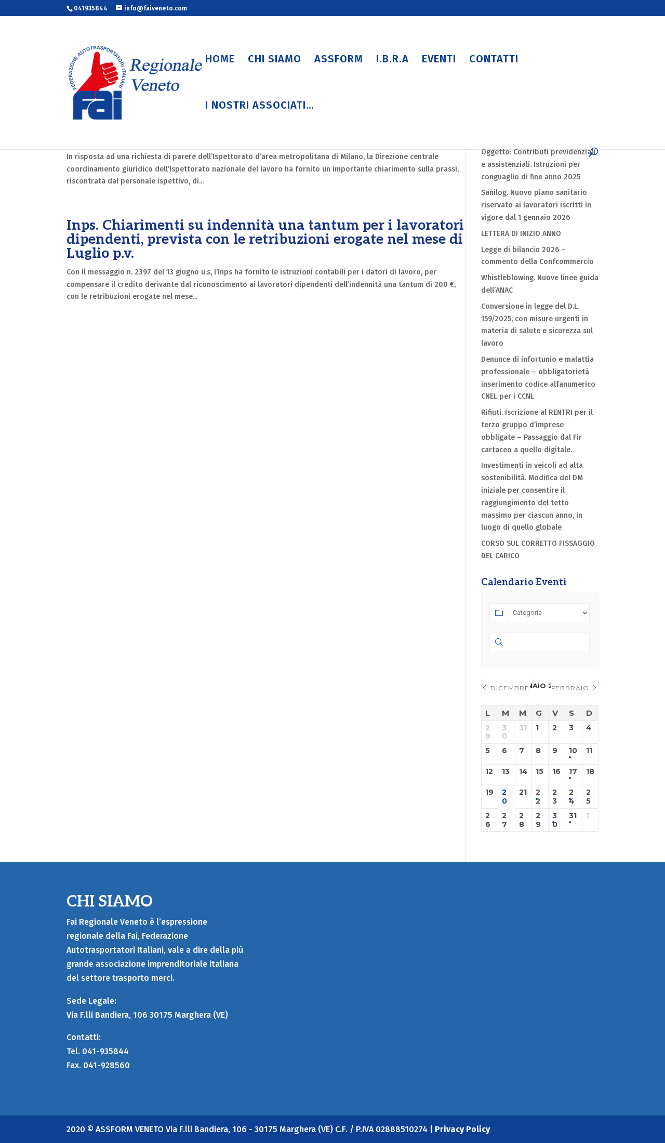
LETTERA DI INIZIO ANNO (521, 233)
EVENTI (439, 60)
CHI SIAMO (274, 60)
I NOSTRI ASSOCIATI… (259, 106)
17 (573, 771)
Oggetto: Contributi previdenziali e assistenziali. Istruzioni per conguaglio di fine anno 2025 (538, 164)
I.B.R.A (392, 60)
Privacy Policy (462, 1129)
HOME (220, 60)
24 (572, 797)
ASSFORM (338, 60)
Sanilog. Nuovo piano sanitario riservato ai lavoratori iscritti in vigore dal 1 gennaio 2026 (536, 205)
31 (573, 815)
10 (573, 750)
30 (554, 820)
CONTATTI (493, 60)
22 (538, 797)
